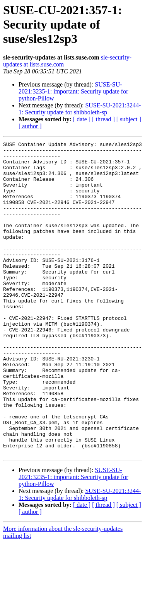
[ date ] (81, 119)
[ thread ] (103, 119)
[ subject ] (128, 119)
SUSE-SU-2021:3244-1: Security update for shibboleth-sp (80, 109)
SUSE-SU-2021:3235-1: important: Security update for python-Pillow (73, 91)
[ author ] (30, 126)
